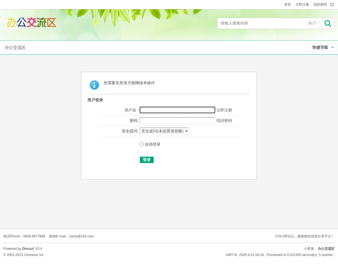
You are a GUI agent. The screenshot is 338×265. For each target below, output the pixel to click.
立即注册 (302, 4)
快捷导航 (320, 47)
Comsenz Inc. (34, 255)
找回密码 (320, 4)
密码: (134, 120)
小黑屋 (309, 249)
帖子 (313, 23)
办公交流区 (15, 47)
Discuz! (28, 249)
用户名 (130, 110)
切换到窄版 (331, 4)
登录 (287, 4)
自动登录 (150, 144)
